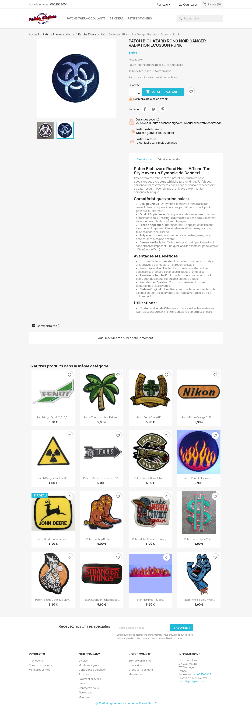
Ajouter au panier (163, 92)
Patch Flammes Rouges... (150, 599)
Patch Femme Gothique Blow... (53, 599)
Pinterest (162, 109)
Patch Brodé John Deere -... (53, 539)
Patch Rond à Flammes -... (199, 478)
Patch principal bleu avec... (199, 599)
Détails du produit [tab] (170, 159)
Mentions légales (89, 665)
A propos (84, 674)
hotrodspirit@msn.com (192, 681)
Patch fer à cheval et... (150, 417)
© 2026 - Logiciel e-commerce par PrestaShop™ (126, 703)
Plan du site (86, 692)
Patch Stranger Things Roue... (102, 599)
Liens (82, 683)
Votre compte (140, 654)
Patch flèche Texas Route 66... (101, 478)
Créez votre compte (141, 669)
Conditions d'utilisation (92, 669)
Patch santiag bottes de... (101, 539)
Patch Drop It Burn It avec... (150, 478)
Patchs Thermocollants (86, 18)
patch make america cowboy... (150, 539)
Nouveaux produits (40, 665)
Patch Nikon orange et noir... (199, 417)
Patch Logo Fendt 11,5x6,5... (53, 417)
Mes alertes (136, 674)
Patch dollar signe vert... (199, 539)
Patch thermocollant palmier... (102, 417)
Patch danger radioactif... (53, 478)
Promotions (36, 660)
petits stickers (140, 18)
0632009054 (59, 4)
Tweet (153, 109)
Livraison (84, 660)
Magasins (84, 697)
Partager (144, 109)
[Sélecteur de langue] (164, 5)
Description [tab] (144, 159)
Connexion (135, 665)
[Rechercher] (200, 18)
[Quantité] (133, 92)
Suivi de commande (140, 660)
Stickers (117, 18)
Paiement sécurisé (90, 678)
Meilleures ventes (39, 669)
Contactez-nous (89, 688)
